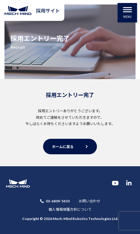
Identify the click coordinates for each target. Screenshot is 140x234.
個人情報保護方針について (70, 209)
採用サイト (48, 10)
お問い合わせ (89, 200)
